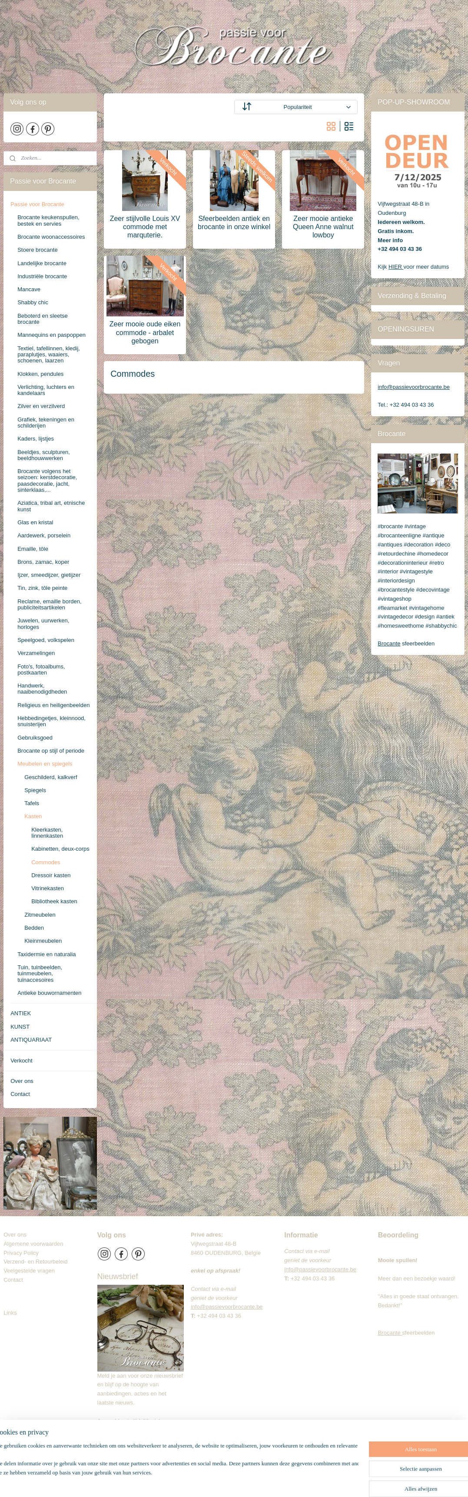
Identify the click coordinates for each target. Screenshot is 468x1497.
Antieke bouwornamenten (49, 993)
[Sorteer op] (296, 107)
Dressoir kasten (50, 875)
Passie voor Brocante (37, 204)
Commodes (45, 862)
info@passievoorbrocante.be (414, 387)
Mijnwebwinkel (338, 1481)
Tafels (31, 803)
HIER (396, 266)
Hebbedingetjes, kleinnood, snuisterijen (51, 721)
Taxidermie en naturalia (46, 954)
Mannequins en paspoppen (51, 335)
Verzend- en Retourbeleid (35, 1261)
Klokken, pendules (40, 374)
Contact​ (16, 1280)
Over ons (21, 1081)
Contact (20, 1094)
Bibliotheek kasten (54, 901)
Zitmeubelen (40, 914)
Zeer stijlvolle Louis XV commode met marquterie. (145, 227)
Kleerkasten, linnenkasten (47, 832)
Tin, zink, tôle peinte (42, 588)
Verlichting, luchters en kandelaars (45, 390)
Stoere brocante (37, 250)
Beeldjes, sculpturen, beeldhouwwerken (43, 455)
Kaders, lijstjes (35, 438)
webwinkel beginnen (270, 1481)
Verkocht (21, 1060)
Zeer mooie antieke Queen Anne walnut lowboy (323, 227)
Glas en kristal (35, 522)
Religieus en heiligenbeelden (53, 705)
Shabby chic (32, 302)
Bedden (34, 928)
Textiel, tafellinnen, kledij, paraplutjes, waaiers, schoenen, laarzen (48, 354)
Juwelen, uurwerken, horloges (43, 623)
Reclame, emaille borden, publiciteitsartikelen (49, 604)
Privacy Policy (21, 1253)
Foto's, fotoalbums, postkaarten (41, 669)
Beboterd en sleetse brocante (42, 319)
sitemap (227, 1481)
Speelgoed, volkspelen (45, 640)
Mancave (28, 289)
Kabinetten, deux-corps (60, 849)
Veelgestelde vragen (29, 1270)
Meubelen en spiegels (44, 763)
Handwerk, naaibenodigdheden (42, 688)
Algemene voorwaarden (33, 1243)
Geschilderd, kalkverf (50, 777)
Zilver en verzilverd (41, 406)
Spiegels (35, 790)
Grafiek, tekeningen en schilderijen (45, 422)
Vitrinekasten (47, 888)
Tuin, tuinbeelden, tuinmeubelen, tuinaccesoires (39, 973)
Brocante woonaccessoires (51, 237)
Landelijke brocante (41, 263)
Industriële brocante (42, 276)
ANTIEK (20, 1013)
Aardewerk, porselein (43, 535)
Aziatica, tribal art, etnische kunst (51, 506)
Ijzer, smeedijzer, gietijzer (48, 575)
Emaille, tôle (32, 549)
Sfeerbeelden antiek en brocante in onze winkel (234, 222)
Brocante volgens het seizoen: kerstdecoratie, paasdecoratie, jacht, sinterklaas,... (47, 480)
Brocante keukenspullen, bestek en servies (48, 220)
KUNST (20, 1026)
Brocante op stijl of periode (50, 750)
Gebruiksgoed (35, 737)
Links (10, 1312)
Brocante (389, 643)
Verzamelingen (36, 653)
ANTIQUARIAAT (31, 1039)
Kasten (33, 816)
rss (242, 1481)
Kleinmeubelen (43, 941)
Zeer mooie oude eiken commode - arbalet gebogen (145, 332)
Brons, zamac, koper (43, 562)
